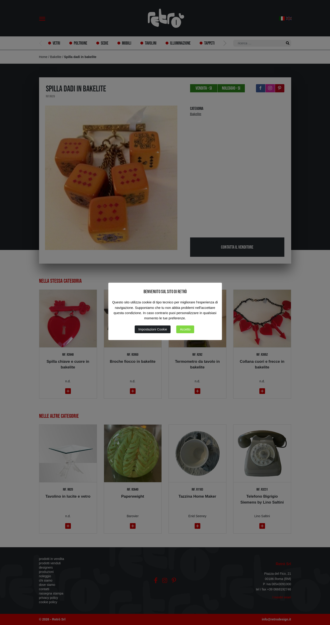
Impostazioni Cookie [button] (152, 329)
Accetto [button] (185, 329)
